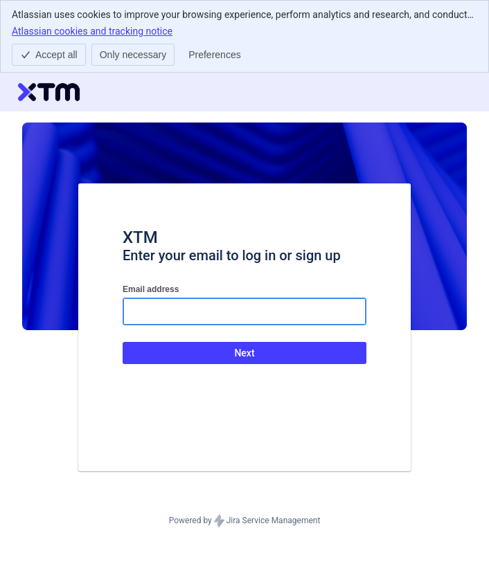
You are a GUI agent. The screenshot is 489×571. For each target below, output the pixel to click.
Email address (151, 289)
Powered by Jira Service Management (245, 521)
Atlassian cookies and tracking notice (92, 30)
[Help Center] (49, 92)
